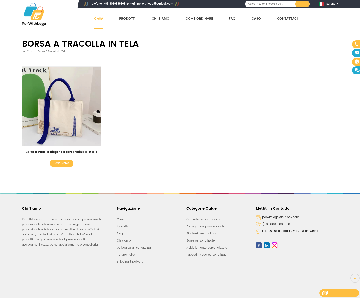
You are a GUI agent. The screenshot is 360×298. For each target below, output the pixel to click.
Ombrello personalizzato (203, 214)
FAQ (232, 18)
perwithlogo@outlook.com (155, 4)
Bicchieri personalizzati (201, 228)
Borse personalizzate (200, 235)
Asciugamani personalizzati (205, 221)
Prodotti (127, 18)
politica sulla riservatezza (134, 242)
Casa (98, 18)
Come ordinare (199, 18)
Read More (60, 160)
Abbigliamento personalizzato (206, 242)
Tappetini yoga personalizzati (206, 249)
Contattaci (287, 18)
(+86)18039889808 (276, 221)
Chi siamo (160, 18)
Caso (256, 18)
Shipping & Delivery (130, 256)
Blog (120, 228)
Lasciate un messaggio (336, 293)
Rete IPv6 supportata (277, 281)
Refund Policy (126, 249)
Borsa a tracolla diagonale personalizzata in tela (60, 148)
